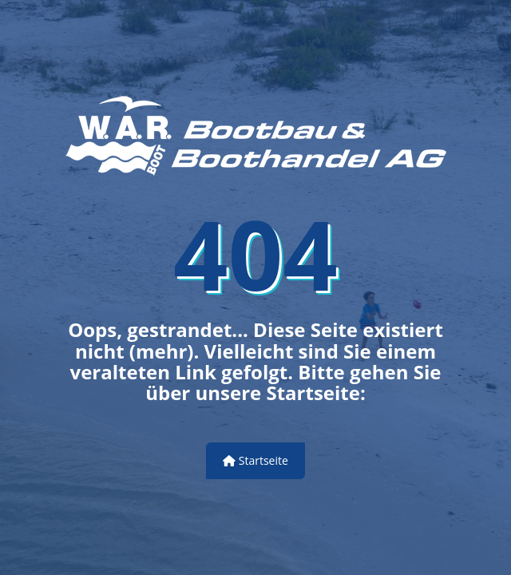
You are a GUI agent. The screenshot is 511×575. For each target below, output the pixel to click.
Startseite (255, 460)
